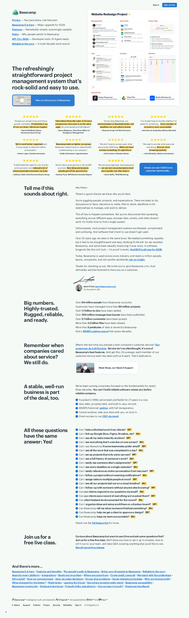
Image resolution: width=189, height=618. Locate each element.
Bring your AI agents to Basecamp (121, 571)
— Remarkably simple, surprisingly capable (42, 29)
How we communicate (40, 579)
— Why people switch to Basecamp (35, 34)
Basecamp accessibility (138, 582)
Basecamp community (25, 586)
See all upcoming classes (90, 547)
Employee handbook (137, 586)
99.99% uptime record (96, 331)
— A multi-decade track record (41, 43)
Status (16, 605)
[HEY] (90, 599)
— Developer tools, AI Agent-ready (40, 39)
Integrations (49, 575)
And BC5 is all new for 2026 (146, 249)
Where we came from (96, 575)
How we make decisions (69, 579)
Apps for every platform (26, 575)
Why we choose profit (157, 579)
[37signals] (62, 599)
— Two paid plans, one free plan (34, 20)
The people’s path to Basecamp (81, 571)
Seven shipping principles (127, 579)
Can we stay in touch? (110, 586)
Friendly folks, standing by (80, 586)
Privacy (46, 605)
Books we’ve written (70, 575)
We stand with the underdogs (154, 575)
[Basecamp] (19, 599)
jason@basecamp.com (105, 286)
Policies (36, 605)
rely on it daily (137, 259)
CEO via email (110, 416)
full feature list (100, 523)
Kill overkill (18, 579)
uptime (103, 408)
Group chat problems (97, 579)
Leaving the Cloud (74, 582)
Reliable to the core (154, 571)
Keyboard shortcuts (51, 586)
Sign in (78, 605)
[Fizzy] (103, 599)
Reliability (67, 605)
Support (26, 605)
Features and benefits (48, 571)
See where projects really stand (105, 582)
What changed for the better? (29, 582)
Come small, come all (122, 575)
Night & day (55, 582)
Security (56, 605)
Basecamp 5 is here (23, 571)
